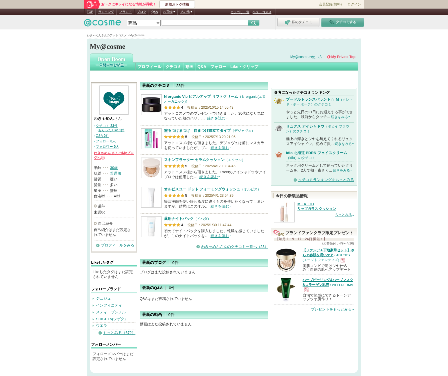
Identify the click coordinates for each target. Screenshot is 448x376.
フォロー (218, 66)
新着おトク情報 (177, 5)
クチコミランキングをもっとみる (326, 180)
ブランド (125, 11)
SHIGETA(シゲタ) (111, 319)
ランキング (106, 11)
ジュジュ (103, 298)
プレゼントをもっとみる (331, 309)
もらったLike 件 (111, 130)
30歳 (114, 168)
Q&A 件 (102, 136)
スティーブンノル (111, 312)
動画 (189, 66)
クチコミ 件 (107, 126)
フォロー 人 (106, 141)
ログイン (354, 4)
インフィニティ (109, 305)
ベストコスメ (262, 12)
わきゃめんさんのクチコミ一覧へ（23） (234, 246)
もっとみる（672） (119, 333)
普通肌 (115, 173)
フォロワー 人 (107, 147)
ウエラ (101, 325)
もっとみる (343, 215)
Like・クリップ (244, 66)
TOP (90, 11)
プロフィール (149, 66)
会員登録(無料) (330, 4)
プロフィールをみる (117, 245)
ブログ (141, 11)
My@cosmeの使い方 (306, 57)
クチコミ (173, 66)
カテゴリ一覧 (240, 12)
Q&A (154, 11)
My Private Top (343, 57)
